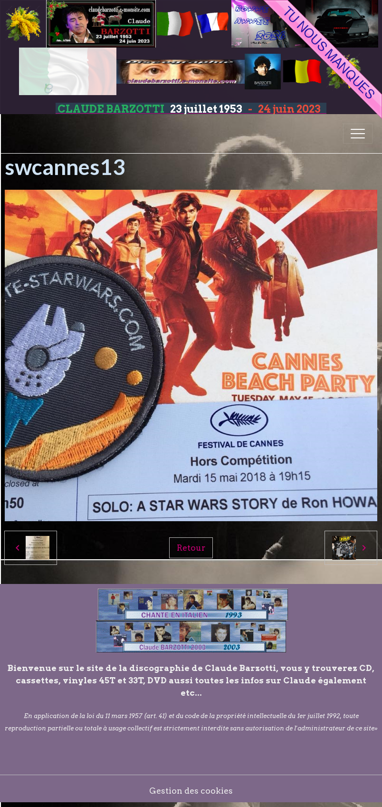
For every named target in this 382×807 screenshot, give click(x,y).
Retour (191, 548)
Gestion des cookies (191, 791)
